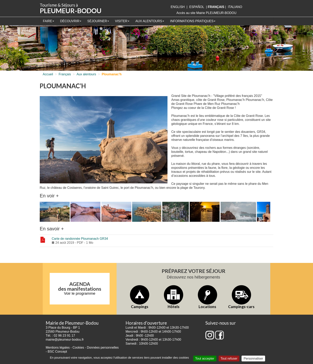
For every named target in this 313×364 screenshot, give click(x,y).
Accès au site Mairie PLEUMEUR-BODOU (206, 13)
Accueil (48, 74)
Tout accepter (204, 358)
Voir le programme (79, 293)
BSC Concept (57, 351)
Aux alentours (149, 21)
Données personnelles (103, 347)
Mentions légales (58, 347)
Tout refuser (229, 358)
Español (196, 7)
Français (65, 74)
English (178, 7)
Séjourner (98, 21)
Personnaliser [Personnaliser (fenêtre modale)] (253, 358)
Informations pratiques (192, 21)
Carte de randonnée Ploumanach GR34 (80, 238)
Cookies (78, 347)
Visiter (122, 21)
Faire (48, 21)
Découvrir (70, 21)
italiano (235, 7)
